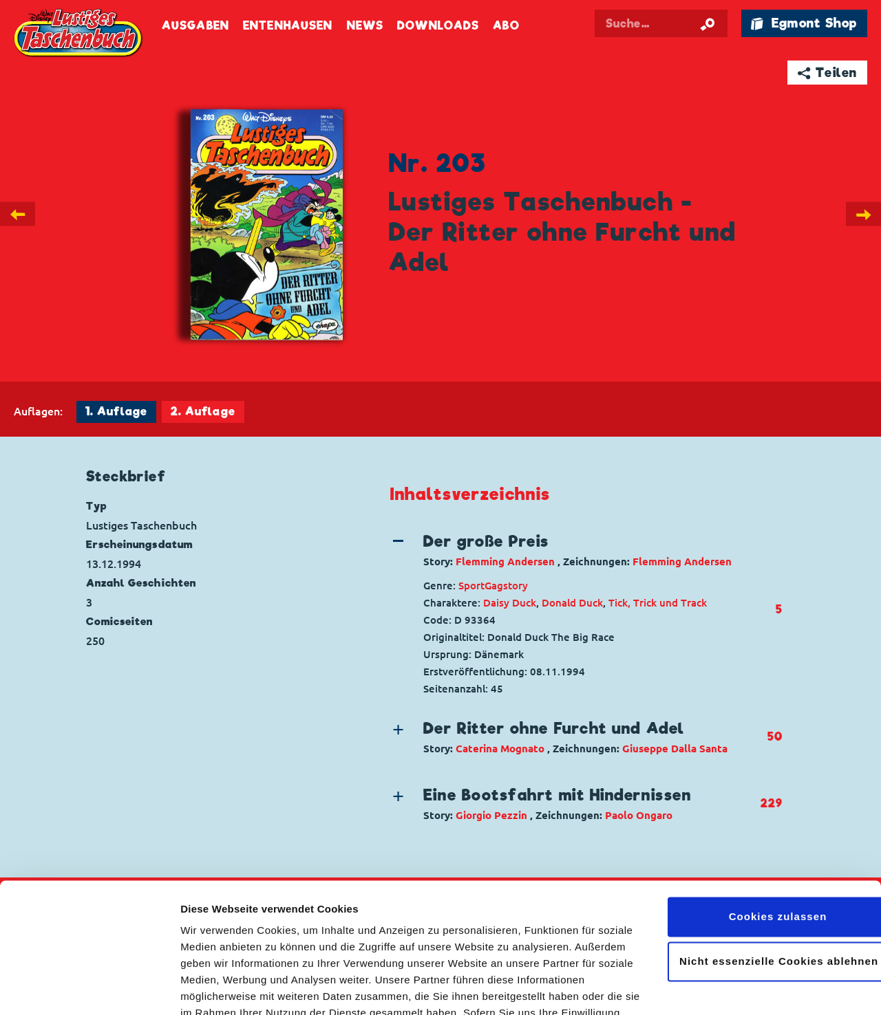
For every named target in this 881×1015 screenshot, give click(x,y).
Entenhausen (287, 25)
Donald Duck (572, 603)
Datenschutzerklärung (439, 950)
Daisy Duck (509, 603)
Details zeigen (215, 988)
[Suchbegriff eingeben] (662, 23)
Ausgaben (195, 25)
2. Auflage (203, 411)
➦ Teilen (828, 72)
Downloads (438, 25)
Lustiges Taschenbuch (79, 34)
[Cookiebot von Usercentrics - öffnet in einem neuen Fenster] (89, 988)
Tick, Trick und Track (657, 603)
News (365, 25)
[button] (575, 550)
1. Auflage (116, 411)
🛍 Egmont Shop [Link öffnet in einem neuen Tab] (804, 23)
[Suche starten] (708, 23)
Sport (471, 585)
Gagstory (506, 585)
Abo (506, 25)
